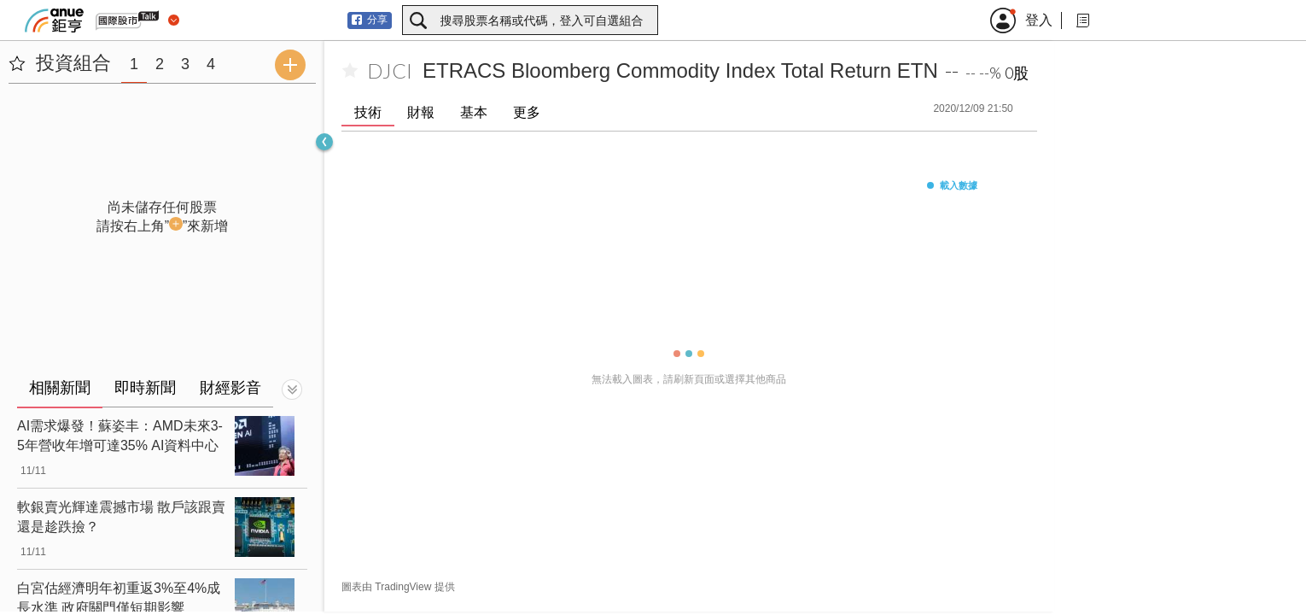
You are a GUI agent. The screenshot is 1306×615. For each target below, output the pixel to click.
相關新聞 (59, 387)
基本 (473, 112)
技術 (368, 112)
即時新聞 (145, 387)
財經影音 (230, 387)
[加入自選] (350, 70)
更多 (526, 112)
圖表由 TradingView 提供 (398, 587)
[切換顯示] (292, 389)
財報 (420, 112)
